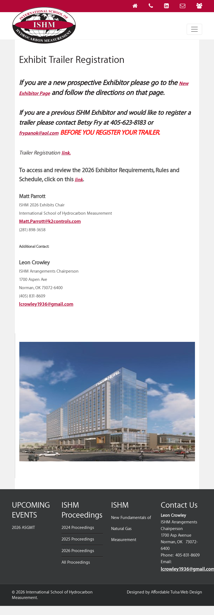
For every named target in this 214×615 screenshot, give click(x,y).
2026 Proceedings (77, 551)
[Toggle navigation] (194, 29)
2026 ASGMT (23, 527)
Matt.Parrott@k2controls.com (50, 221)
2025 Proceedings (77, 539)
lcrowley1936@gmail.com (46, 304)
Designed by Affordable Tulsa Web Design (164, 592)
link (79, 179)
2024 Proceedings (77, 527)
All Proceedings (75, 562)
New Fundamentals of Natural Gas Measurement (131, 528)
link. (66, 153)
